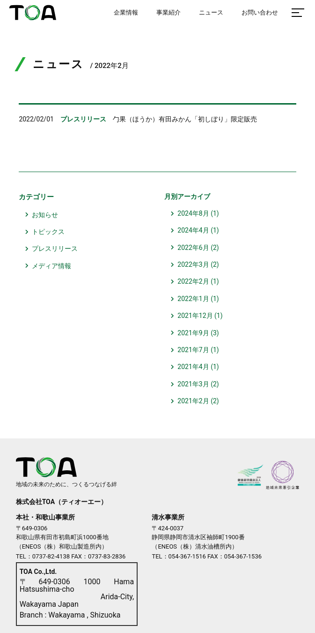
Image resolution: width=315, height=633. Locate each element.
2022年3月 (193, 264)
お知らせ (45, 215)
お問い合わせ (260, 12)
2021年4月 (193, 366)
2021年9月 (193, 333)
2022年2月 (193, 281)
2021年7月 (193, 350)
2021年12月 (194, 315)
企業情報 (126, 12)
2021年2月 (193, 401)
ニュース (211, 12)
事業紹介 (168, 12)
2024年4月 (193, 230)
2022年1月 (193, 298)
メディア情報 (51, 266)
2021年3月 (193, 384)
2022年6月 (193, 247)
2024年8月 (193, 213)
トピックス (48, 231)
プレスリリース (55, 248)
